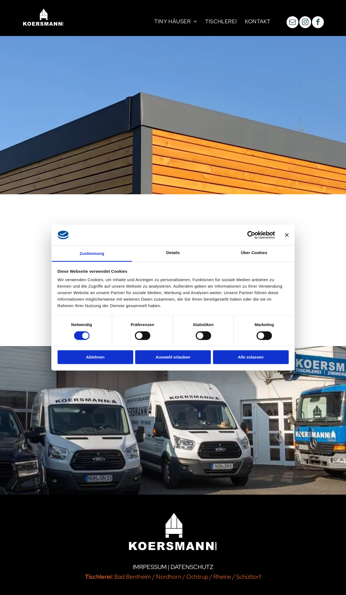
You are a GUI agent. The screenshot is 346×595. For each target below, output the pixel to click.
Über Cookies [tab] (254, 253)
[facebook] (318, 22)
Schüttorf (248, 577)
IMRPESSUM (150, 567)
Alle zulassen (251, 357)
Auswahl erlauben (173, 357)
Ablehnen (95, 357)
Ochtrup (197, 577)
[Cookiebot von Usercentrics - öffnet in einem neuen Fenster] (251, 235)
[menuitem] (175, 22)
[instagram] (305, 22)
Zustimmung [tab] (92, 253)
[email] (292, 22)
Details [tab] (173, 253)
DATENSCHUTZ (192, 567)
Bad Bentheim (132, 577)
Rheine (222, 577)
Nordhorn (168, 577)
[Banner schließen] (287, 235)
